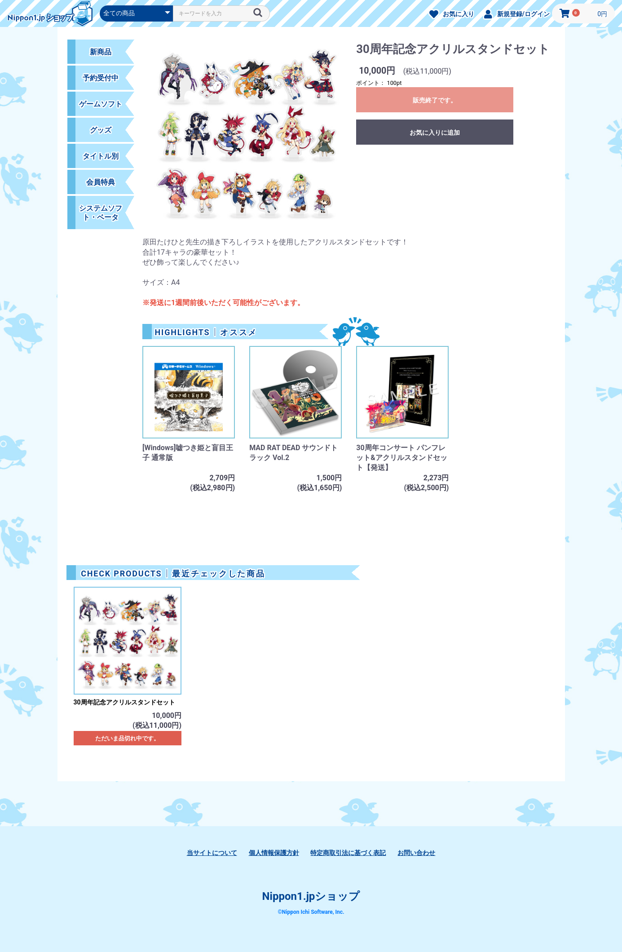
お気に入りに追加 (435, 132)
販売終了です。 (435, 100)
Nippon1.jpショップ (311, 896)
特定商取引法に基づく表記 (348, 852)
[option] (245, 138)
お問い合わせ (416, 852)
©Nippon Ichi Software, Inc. (311, 912)
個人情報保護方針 (274, 852)
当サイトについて (212, 852)
